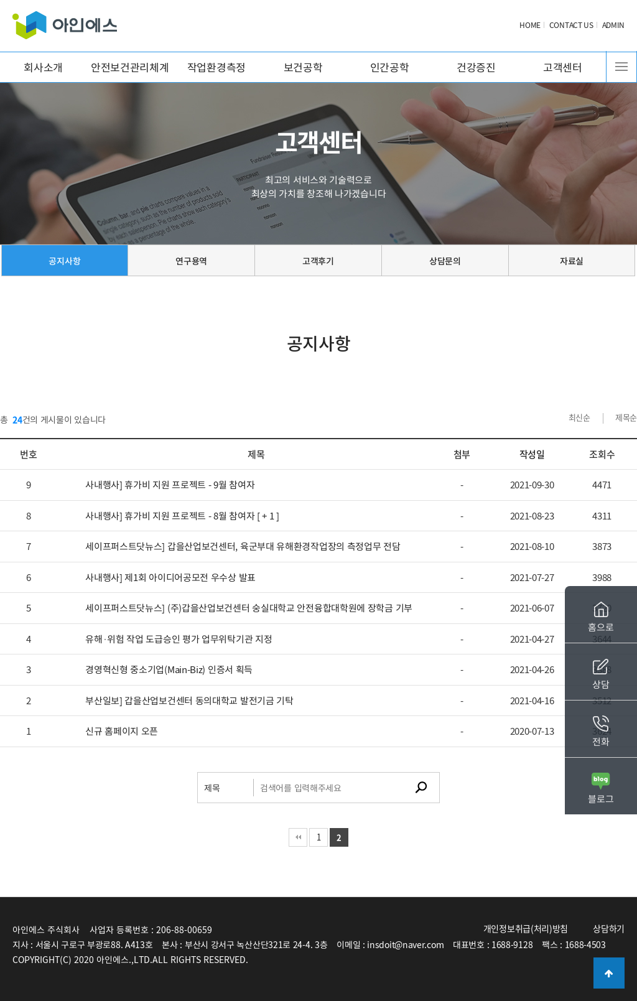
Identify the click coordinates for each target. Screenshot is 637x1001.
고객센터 (562, 67)
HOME (530, 24)
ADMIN (613, 24)
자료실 (572, 260)
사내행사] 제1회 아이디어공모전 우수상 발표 (170, 577)
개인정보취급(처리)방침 (525, 928)
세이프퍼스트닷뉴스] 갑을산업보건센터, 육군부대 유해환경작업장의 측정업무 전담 (242, 546)
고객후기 (318, 260)
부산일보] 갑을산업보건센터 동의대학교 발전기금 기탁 (189, 700)
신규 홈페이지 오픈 (121, 731)
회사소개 (43, 67)
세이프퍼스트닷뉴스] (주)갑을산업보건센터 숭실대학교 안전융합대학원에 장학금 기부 (248, 608)
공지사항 (64, 260)
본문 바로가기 (0, 0)
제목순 (626, 417)
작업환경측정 (216, 67)
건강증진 (476, 67)
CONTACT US (571, 24)
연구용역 (191, 260)
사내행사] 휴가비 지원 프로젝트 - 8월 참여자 (182, 516)
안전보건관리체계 (130, 67)
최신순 (579, 417)
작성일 (532, 454)
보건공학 (303, 67)
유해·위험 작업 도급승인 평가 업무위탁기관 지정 (178, 639)
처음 (298, 837)
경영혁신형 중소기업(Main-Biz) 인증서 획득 (169, 669)
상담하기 (609, 928)
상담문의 (445, 260)
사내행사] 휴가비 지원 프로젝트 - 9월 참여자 (169, 484)
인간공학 (389, 67)
